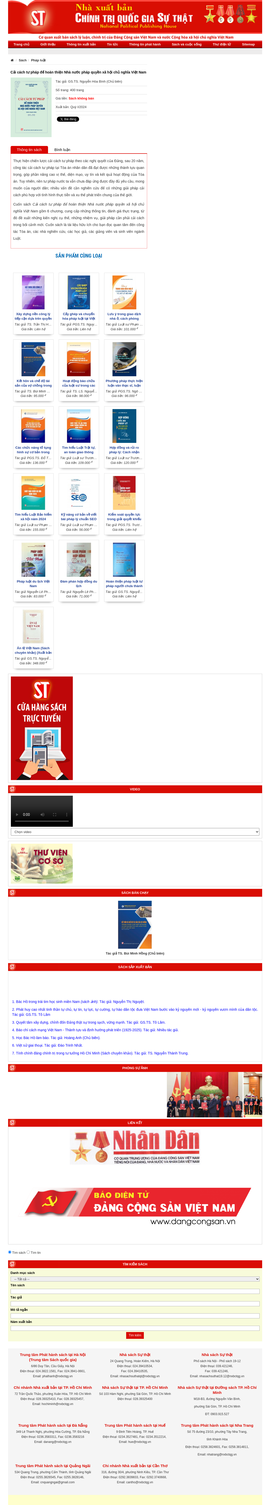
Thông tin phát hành (145, 44)
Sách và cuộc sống (187, 44)
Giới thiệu (48, 44)
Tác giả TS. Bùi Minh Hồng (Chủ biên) (135, 953)
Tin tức (112, 44)
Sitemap (248, 44)
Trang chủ (21, 44)
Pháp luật (38, 60)
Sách (23, 60)
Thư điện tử (222, 44)
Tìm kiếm (135, 1335)
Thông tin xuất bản (81, 44)
